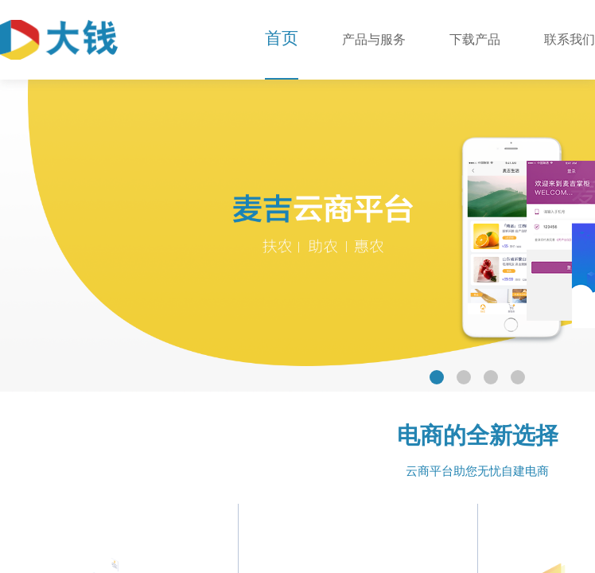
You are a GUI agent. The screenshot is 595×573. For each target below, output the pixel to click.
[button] (437, 377)
